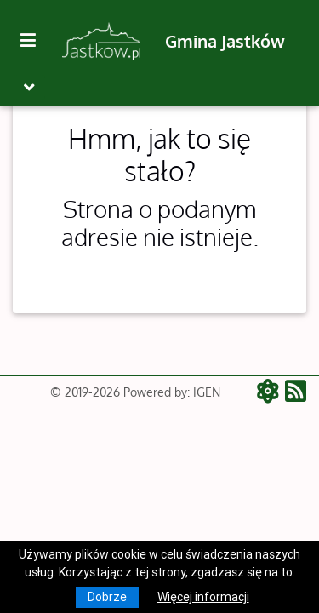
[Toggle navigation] (29, 87)
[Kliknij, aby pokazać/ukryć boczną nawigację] (34, 40)
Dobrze (107, 596)
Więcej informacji (203, 596)
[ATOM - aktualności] (271, 392)
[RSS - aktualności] (295, 392)
